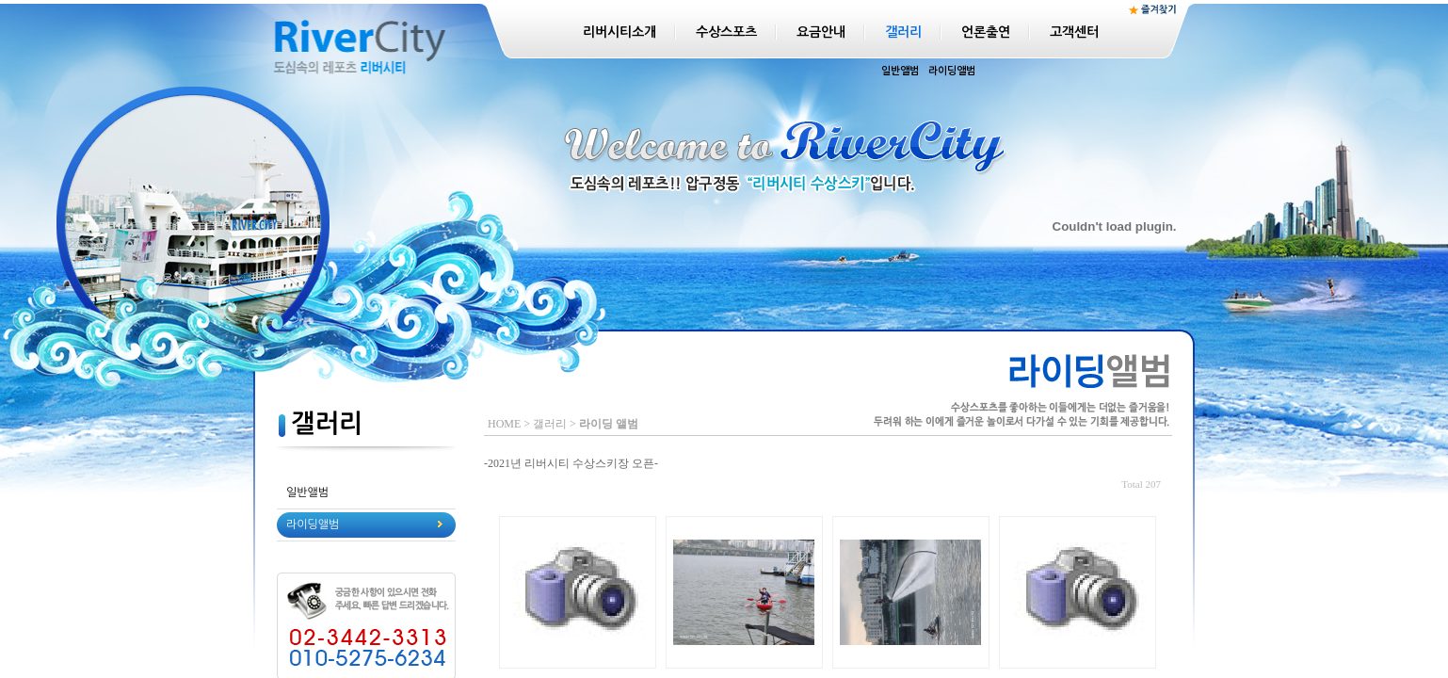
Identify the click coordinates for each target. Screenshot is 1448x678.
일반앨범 (900, 71)
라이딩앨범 (951, 71)
